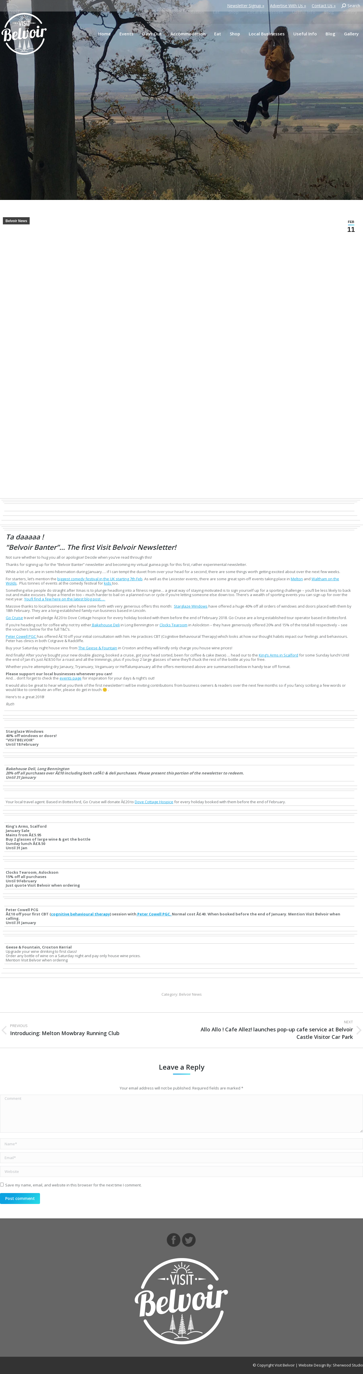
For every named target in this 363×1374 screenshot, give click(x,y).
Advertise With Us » (288, 5)
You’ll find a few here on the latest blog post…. (64, 599)
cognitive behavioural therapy (80, 914)
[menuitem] (104, 33)
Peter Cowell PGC (21, 636)
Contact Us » (324, 5)
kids (108, 583)
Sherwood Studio (348, 1365)
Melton (297, 578)
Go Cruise (14, 617)
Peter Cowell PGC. (154, 914)
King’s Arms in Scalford (278, 655)
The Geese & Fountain (97, 647)
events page (70, 678)
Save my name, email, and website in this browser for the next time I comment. (73, 1185)
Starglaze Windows (191, 606)
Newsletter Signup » (245, 5)
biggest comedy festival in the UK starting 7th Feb (99, 578)
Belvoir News (16, 221)
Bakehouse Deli (105, 624)
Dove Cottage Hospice (154, 801)
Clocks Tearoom (173, 624)
